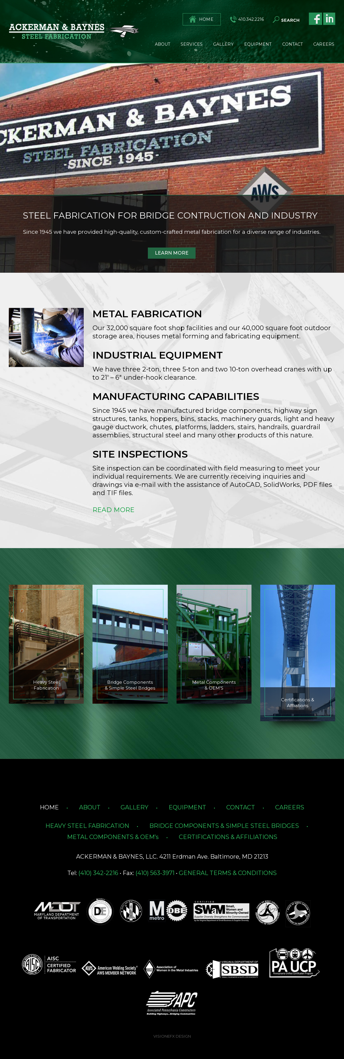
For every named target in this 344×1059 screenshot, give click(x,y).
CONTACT (240, 807)
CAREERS (289, 807)
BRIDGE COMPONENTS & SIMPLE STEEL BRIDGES (224, 825)
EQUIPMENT (187, 807)
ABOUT (89, 807)
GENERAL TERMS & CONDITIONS (228, 872)
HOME (206, 19)
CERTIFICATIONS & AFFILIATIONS (228, 836)
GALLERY (134, 807)
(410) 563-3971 (155, 872)
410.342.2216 (251, 19)
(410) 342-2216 (98, 872)
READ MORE (113, 510)
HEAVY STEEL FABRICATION (87, 825)
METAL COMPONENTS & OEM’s (113, 836)
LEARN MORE (172, 253)
